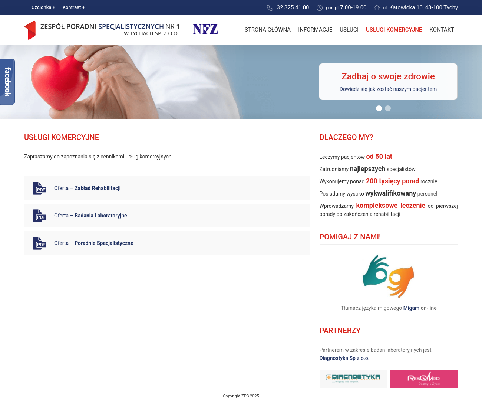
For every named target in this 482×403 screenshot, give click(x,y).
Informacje (315, 29)
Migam (411, 308)
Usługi (349, 29)
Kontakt (441, 29)
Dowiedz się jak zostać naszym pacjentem (388, 89)
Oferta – (87, 188)
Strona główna (268, 29)
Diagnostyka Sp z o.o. (345, 358)
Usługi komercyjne (394, 29)
